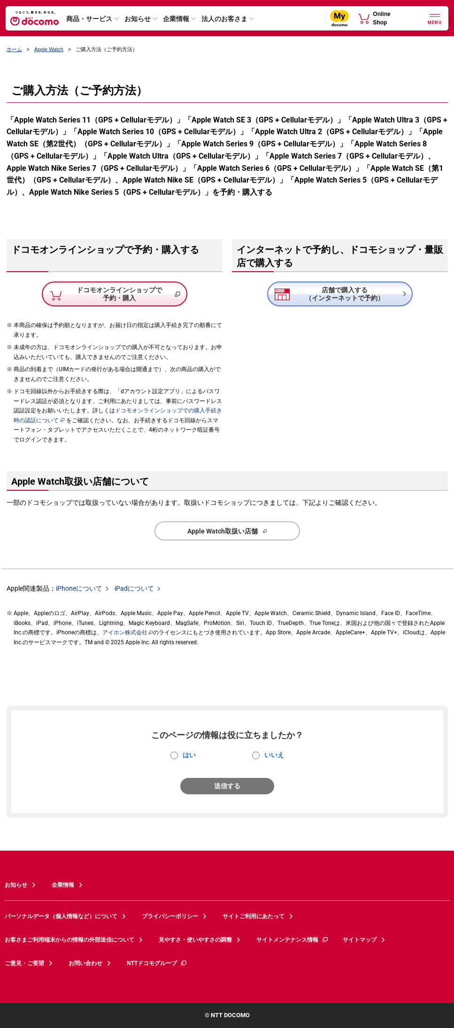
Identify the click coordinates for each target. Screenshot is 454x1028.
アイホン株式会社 (124, 632)
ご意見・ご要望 (24, 963)
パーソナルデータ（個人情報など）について (61, 916)
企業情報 (176, 19)
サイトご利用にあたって (254, 916)
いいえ (274, 755)
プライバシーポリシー (170, 916)
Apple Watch (48, 49)
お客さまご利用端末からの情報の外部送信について (69, 940)
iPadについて (134, 589)
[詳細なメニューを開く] (434, 18)
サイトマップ (360, 940)
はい (189, 755)
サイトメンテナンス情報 (292, 940)
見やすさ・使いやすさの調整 (195, 940)
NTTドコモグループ (157, 963)
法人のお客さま (224, 19)
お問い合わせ (85, 963)
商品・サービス (89, 19)
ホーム (14, 49)
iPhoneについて (79, 589)
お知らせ (137, 19)
